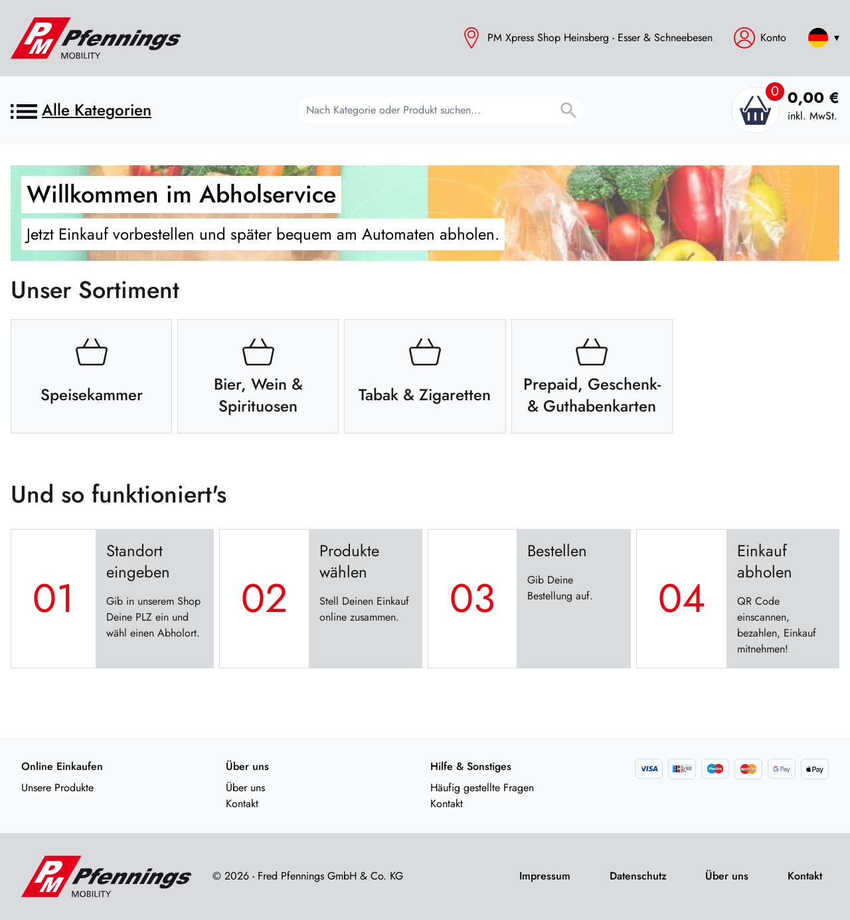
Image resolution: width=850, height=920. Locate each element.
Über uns (245, 787)
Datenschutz (638, 875)
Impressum (544, 875)
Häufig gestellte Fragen (482, 787)
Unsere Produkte (57, 787)
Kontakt (242, 803)
